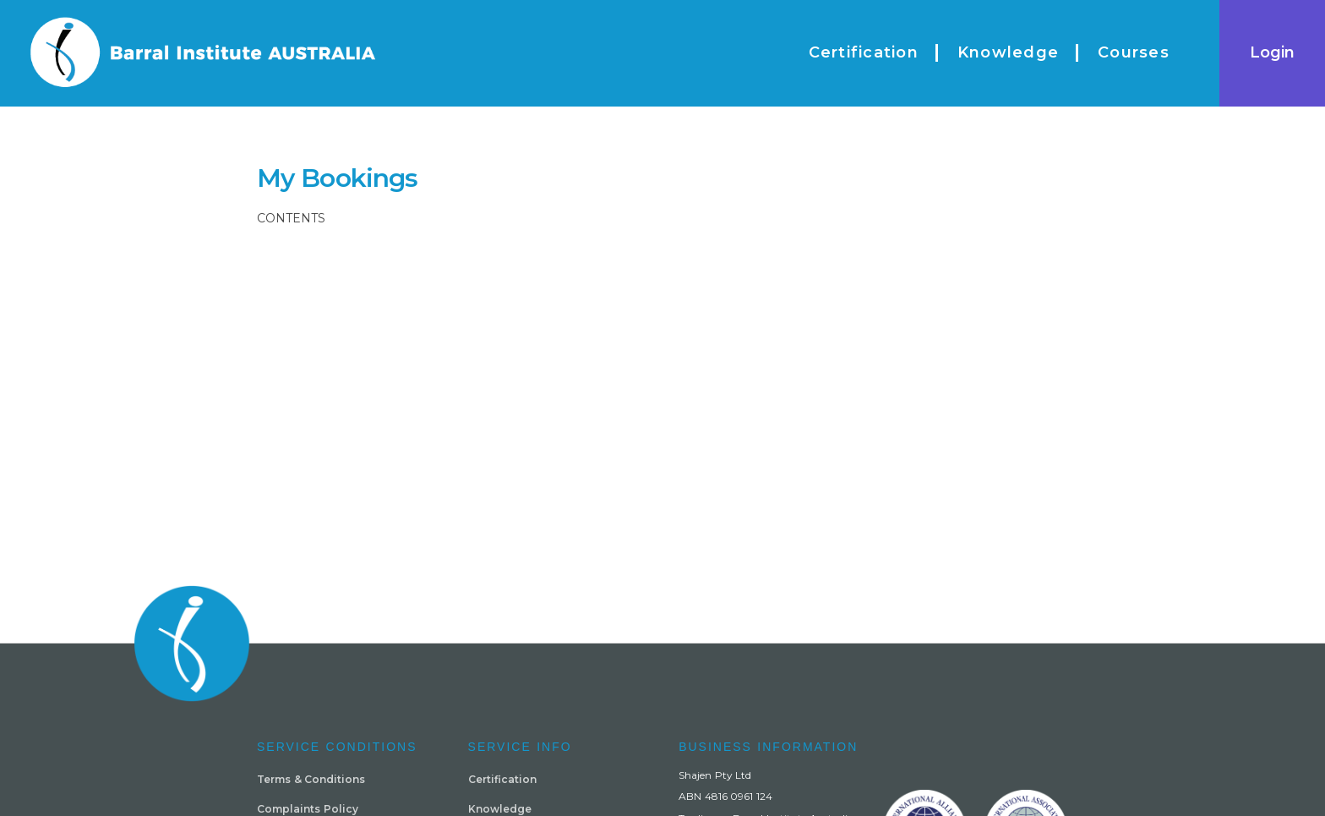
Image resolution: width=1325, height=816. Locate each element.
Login (1272, 52)
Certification (502, 779)
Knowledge (500, 808)
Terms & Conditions (311, 779)
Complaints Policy (307, 808)
